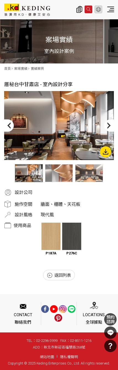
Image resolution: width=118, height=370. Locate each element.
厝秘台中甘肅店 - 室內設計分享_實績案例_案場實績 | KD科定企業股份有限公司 (27, 9)
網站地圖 (47, 357)
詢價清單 (79, 9)
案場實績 (20, 69)
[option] (59, 125)
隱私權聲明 (69, 357)
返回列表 (59, 275)
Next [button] (109, 125)
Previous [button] (9, 125)
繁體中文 (98, 9)
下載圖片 (105, 151)
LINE (110, 332)
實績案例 (37, 69)
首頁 (7, 69)
